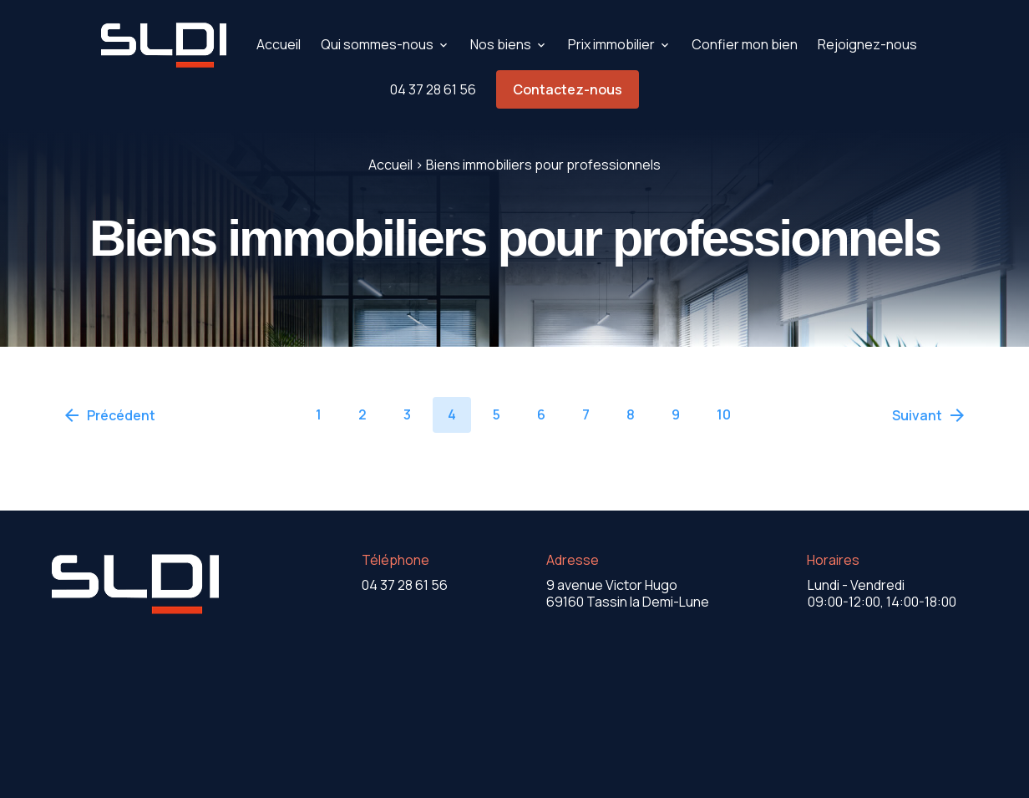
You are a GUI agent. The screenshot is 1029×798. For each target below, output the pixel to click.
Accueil (278, 44)
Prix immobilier (611, 44)
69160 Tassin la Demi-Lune (627, 593)
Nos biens (500, 44)
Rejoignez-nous (867, 44)
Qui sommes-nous (377, 44)
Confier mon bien (745, 44)
